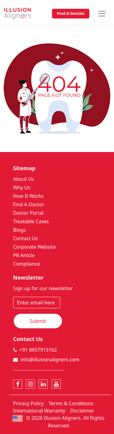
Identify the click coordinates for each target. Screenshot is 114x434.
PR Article (24, 255)
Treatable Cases (31, 221)
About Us (23, 179)
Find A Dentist (71, 13)
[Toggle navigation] (101, 13)
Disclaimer (82, 410)
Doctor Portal (28, 213)
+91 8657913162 (38, 349)
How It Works (28, 196)
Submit (38, 321)
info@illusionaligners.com (49, 359)
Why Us (21, 187)
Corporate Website (34, 247)
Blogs (19, 230)
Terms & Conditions (71, 403)
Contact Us (25, 238)
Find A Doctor (28, 204)
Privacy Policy (28, 403)
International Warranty (39, 410)
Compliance (26, 263)
